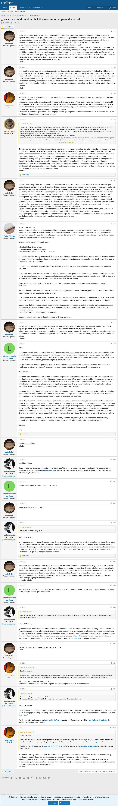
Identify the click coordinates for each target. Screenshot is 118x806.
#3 (115, 93)
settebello (6, 23)
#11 (114, 481)
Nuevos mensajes (7, 11)
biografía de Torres (54, 720)
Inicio (5, 8)
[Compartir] (111, 31)
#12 (114, 503)
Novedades (23, 8)
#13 (114, 523)
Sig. (9, 27)
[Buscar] (111, 8)
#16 (114, 607)
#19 (114, 689)
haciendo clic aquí (48, 470)
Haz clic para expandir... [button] (67, 142)
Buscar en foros (20, 11)
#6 (115, 224)
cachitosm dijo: (25, 693)
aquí (64, 631)
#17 (114, 643)
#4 (115, 119)
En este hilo (76, 638)
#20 (114, 727)
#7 (115, 322)
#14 (114, 562)
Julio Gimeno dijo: (26, 667)
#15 (114, 585)
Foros (12, 8)
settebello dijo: (25, 124)
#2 (115, 67)
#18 (114, 663)
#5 (115, 180)
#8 (115, 344)
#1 (115, 31)
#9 (115, 440)
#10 (114, 459)
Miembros (36, 8)
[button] (29, 8)
